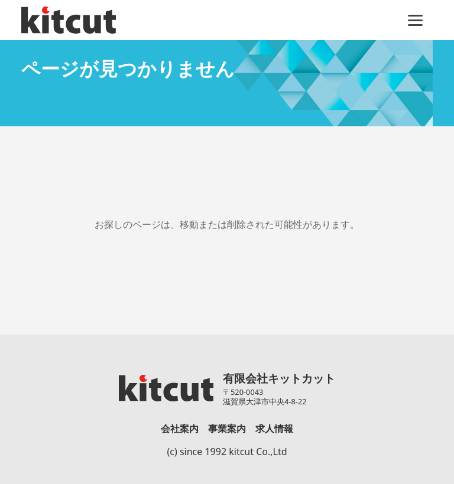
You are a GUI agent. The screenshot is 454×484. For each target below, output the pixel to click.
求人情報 (274, 428)
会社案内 (180, 428)
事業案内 (227, 428)
